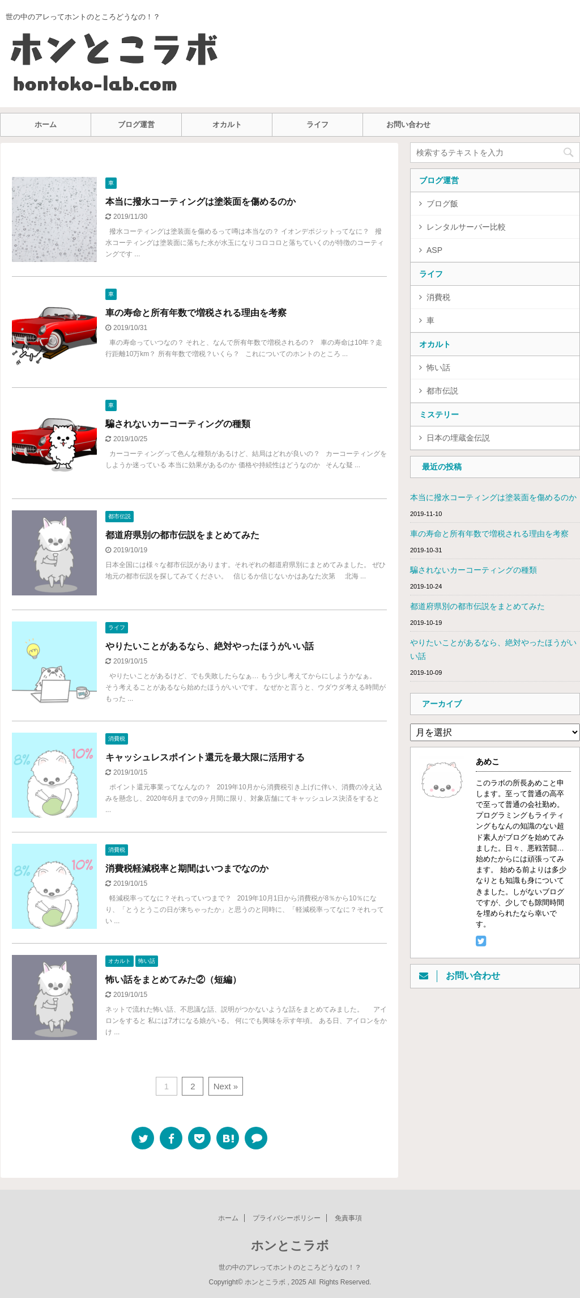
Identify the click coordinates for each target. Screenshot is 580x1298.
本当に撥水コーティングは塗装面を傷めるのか (200, 201)
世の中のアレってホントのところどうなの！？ (290, 1267)
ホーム (46, 124)
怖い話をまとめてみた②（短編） (173, 979)
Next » (226, 1086)
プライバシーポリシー (287, 1218)
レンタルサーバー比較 (466, 226)
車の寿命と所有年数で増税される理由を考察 (196, 313)
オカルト (227, 124)
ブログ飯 (442, 203)
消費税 (438, 297)
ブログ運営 (136, 124)
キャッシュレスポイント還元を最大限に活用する (205, 757)
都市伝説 (442, 390)
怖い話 (438, 367)
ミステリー (439, 414)
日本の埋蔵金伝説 (458, 437)
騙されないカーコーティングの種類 (177, 424)
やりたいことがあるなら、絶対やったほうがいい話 (209, 646)
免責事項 (348, 1218)
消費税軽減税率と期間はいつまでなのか (186, 868)
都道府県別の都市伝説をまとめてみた (182, 535)
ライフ (317, 124)
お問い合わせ (408, 124)
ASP (434, 250)
